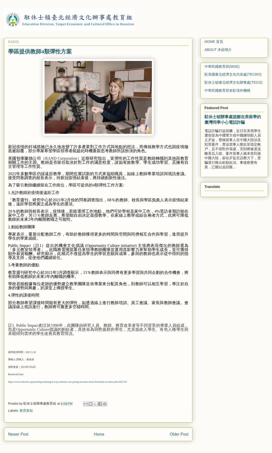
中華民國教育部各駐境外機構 (227, 90)
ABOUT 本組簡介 (218, 50)
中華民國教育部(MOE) (222, 66)
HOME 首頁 (214, 42)
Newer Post (18, 434)
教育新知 (26, 410)
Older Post (179, 434)
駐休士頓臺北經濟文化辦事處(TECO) (233, 82)
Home (99, 434)
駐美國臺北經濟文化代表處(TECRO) (233, 74)
